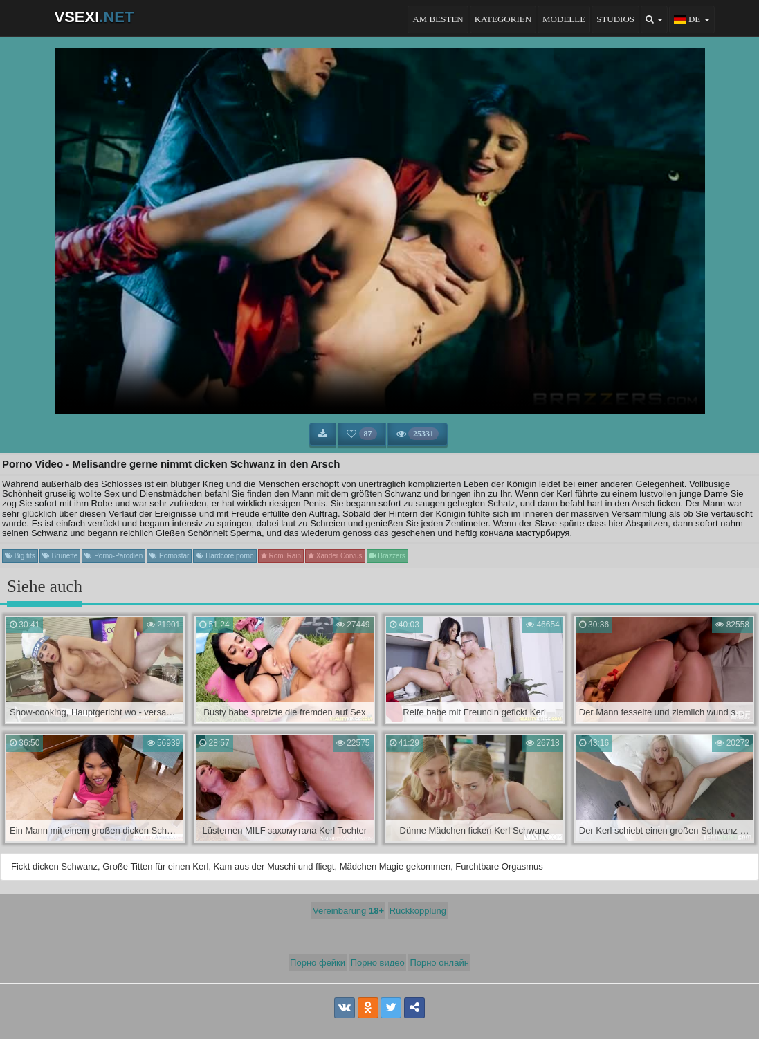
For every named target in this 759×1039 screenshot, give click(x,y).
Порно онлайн (439, 962)
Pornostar (169, 556)
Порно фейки (317, 962)
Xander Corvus (335, 556)
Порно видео (378, 962)
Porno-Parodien (113, 556)
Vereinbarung (348, 910)
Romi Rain (281, 556)
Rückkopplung (418, 910)
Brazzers (387, 556)
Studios (615, 19)
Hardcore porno (224, 556)
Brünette (60, 556)
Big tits (20, 556)
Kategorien (503, 19)
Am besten (437, 19)
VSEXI (94, 17)
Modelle (563, 19)
